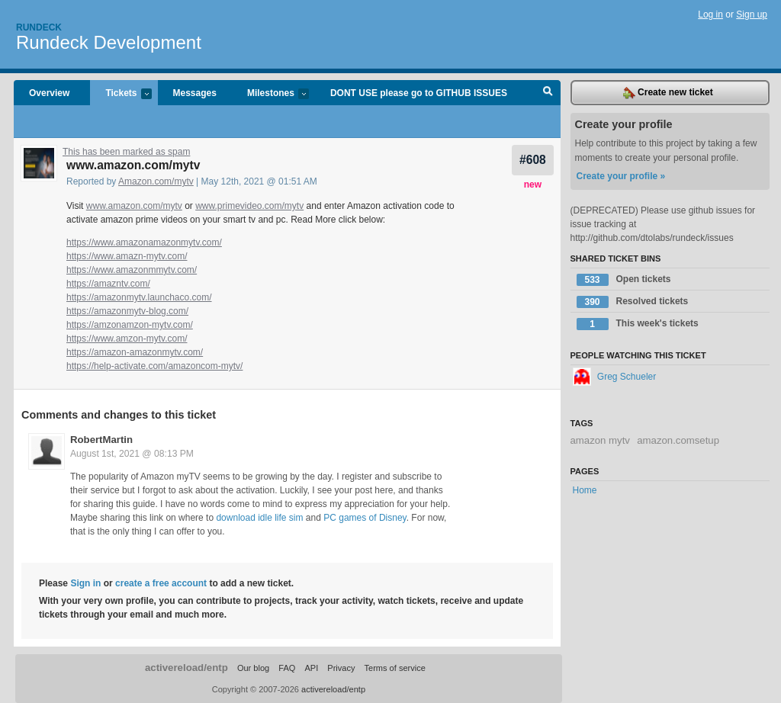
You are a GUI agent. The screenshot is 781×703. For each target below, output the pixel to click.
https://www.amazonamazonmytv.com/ (144, 242)
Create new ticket (668, 93)
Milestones (270, 94)
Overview (49, 93)
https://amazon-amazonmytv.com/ (134, 352)
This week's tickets (638, 324)
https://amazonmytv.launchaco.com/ (139, 297)
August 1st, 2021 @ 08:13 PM (132, 453)
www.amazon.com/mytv (134, 206)
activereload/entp (186, 667)
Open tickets (624, 280)
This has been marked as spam (126, 151)
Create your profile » (621, 176)
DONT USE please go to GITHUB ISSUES (418, 93)
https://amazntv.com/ (108, 283)
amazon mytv (600, 440)
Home (585, 490)
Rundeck (39, 27)
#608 (532, 159)
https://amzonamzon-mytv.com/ (129, 324)
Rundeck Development (108, 42)
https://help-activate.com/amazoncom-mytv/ (154, 366)
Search (548, 93)
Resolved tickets (633, 302)
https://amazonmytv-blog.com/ (127, 311)
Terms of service (395, 668)
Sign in (85, 583)
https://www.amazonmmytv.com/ (131, 270)
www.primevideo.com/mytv (249, 206)
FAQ (286, 668)
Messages (195, 93)
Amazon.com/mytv (156, 181)
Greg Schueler (615, 376)
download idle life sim (259, 517)
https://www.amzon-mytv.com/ (126, 338)
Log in (710, 14)
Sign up (751, 14)
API (311, 668)
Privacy (341, 668)
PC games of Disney (365, 517)
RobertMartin (101, 439)
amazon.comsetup (678, 440)
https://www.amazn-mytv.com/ (126, 256)
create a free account (161, 583)
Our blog (253, 668)
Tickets (120, 94)
